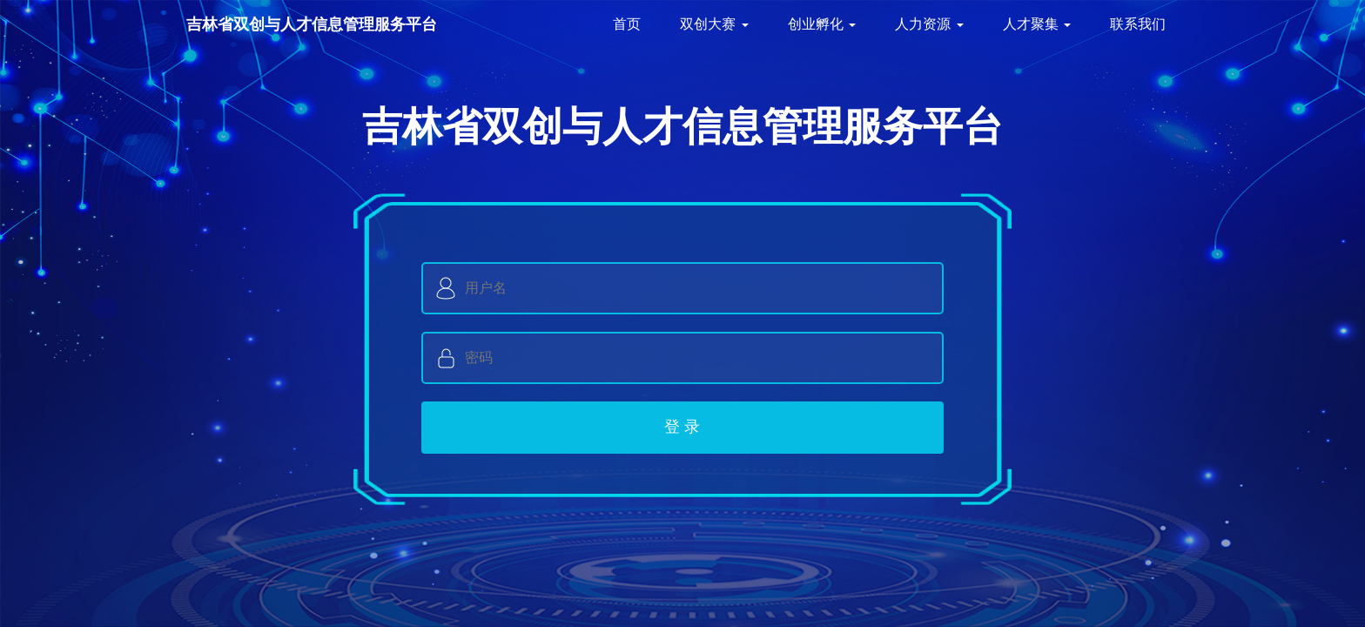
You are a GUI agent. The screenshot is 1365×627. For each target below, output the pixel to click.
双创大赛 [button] (714, 24)
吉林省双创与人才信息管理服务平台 (311, 24)
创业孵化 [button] (822, 24)
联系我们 (1138, 24)
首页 (627, 24)
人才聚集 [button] (1037, 24)
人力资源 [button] (929, 24)
